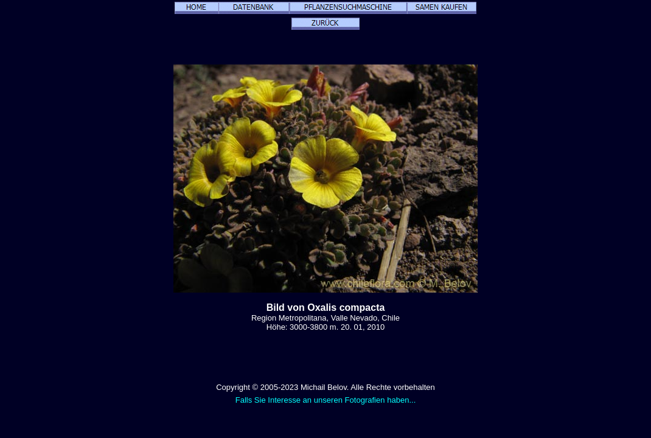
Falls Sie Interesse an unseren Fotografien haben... (325, 400)
